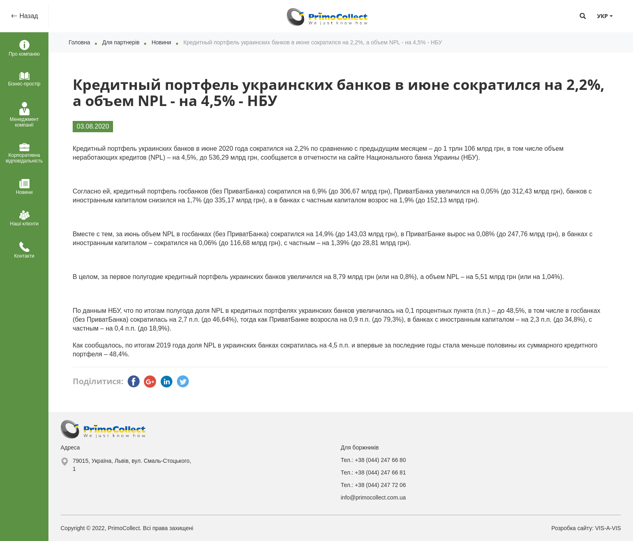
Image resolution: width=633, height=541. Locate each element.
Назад (28, 15)
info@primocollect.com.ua (373, 497)
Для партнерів (120, 42)
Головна (79, 42)
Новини (161, 42)
